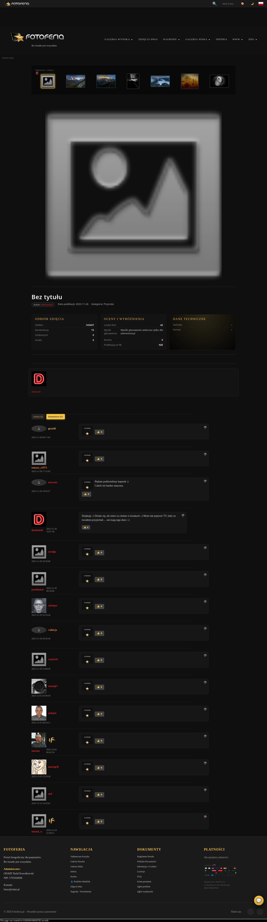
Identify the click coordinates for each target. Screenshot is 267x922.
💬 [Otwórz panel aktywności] (259, 900)
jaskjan (52, 713)
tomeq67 (53, 686)
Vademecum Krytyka (79, 856)
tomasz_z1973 (39, 467)
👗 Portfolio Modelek (80, 881)
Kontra (73, 876)
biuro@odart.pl (12, 889)
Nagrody (170, 39)
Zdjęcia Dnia (148, 39)
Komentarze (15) (55, 416)
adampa (52, 605)
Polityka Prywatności (146, 861)
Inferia (221, 39)
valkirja (52, 630)
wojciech (53, 659)
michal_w (37, 831)
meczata (52, 482)
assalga (52, 551)
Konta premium (144, 881)
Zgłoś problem (143, 886)
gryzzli (52, 428)
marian (36, 751)
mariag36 (53, 766)
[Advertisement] (133, 16)
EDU (251, 39)
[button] (131, 39)
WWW (236, 39)
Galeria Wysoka (117, 39)
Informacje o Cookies (146, 866)
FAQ (139, 876)
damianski (47, 304)
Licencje (141, 871)
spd (50, 793)
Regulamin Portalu (145, 856)
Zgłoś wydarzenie (145, 891)
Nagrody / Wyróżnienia (80, 891)
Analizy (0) (38, 416)
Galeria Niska (196, 39)
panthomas (38, 589)
